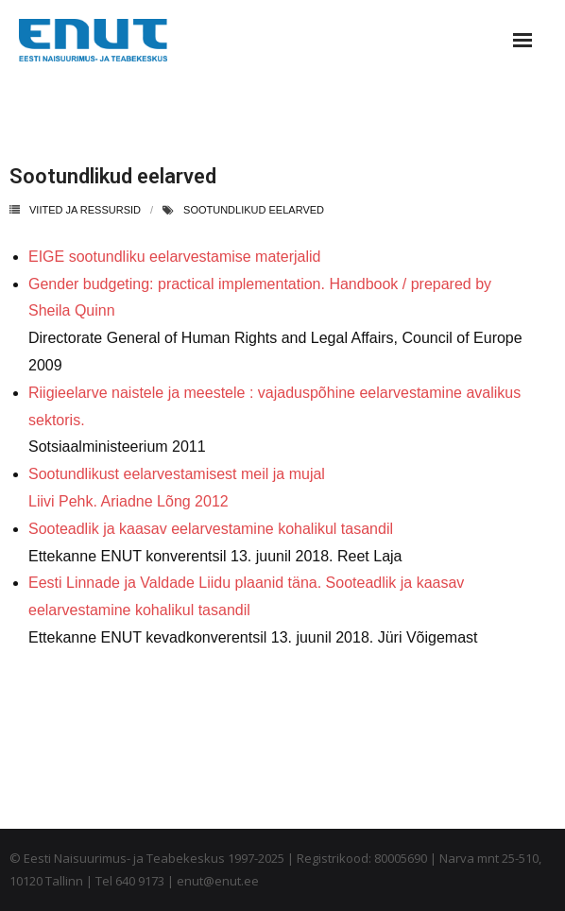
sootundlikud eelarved (253, 209)
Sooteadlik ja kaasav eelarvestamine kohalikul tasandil (210, 529)
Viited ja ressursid (85, 209)
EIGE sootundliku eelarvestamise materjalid (174, 257)
